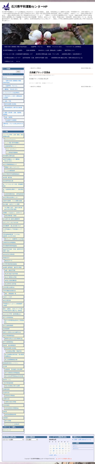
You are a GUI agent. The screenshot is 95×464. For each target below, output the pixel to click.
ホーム (18, 61)
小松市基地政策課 (8, 383)
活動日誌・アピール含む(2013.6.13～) (13, 124)
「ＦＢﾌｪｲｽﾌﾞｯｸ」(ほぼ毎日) (73, 46)
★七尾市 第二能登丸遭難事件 (11, 219)
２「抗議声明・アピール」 (10, 86)
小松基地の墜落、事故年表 (14, 351)
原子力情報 (8, 420)
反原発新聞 (6, 329)
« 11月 (51, 455)
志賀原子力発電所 (11, 120)
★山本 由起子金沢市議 (11, 273)
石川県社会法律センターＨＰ (12, 57)
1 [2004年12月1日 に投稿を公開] (59, 444)
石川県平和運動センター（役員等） (13, 50)
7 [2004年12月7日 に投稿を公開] (56, 446)
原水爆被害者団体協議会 (10, 245)
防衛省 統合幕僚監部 (9, 345)
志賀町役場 (6, 389)
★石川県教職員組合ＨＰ (10, 164)
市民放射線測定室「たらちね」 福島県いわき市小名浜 (13, 235)
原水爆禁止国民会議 (8, 156)
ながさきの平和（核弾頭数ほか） (12, 314)
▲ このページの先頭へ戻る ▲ (64, 458)
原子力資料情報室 (8, 325)
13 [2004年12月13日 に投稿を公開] (53, 448)
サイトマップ (7, 430)
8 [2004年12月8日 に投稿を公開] (59, 446)
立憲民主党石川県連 (10, 402)
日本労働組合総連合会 (9, 290)
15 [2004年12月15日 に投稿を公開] (59, 448)
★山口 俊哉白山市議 (10, 277)
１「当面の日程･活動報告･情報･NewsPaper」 (12, 81)
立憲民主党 (6, 399)
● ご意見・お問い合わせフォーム (81, 439)
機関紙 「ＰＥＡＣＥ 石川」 (54, 46)
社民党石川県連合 (10, 395)
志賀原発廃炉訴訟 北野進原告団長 (15, 194)
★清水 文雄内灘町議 (10, 280)
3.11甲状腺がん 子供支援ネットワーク (12, 230)
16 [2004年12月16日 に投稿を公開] (62, 448)
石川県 (5, 366)
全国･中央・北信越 (40, 83)
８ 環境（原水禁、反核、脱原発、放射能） (12, 113)
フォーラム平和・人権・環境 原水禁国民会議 (13, 135)
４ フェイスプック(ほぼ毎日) (11, 92)
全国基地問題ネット (10, 146)
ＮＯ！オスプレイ (11, 149)
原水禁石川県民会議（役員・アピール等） (47, 54)
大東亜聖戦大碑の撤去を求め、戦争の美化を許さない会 (66, 57)
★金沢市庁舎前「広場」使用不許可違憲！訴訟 (13, 250)
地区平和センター (69, 50)
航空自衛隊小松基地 (10, 104)
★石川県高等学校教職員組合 (11, 174)
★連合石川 (6, 257)
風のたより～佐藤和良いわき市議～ (15, 239)
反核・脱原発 (8, 117)
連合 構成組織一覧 (10, 293)
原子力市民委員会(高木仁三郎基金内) (14, 321)
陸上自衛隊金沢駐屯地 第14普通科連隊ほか (14, 355)
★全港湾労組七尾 (8, 181)
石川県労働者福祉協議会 (10, 264)
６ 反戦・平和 (7, 101)
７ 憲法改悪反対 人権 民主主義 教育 (12, 108)
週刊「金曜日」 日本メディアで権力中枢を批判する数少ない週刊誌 (12, 309)
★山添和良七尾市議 (10, 284)
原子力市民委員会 (8, 317)
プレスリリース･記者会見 (12, 424)
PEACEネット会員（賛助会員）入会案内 (49, 50)
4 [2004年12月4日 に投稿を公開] (68, 444)
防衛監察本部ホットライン (10, 363)
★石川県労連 (7, 300)
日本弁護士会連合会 (8, 287)
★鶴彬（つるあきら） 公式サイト (12, 212)
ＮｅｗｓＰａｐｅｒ (10, 139)
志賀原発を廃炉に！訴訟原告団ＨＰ (72, 54)
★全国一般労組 (7, 177)
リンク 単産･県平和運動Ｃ (12, 142)
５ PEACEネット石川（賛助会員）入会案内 (13, 96)
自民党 (5, 411)
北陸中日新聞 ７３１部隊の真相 (12, 201)
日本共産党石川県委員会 (12, 408)
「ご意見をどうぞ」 (8, 61)
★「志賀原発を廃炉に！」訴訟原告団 (13, 190)
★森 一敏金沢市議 (10, 270)
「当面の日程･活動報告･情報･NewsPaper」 (15, 46)
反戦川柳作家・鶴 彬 (10, 215)
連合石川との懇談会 (35, 68)
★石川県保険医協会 (8, 335)
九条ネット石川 (7, 297)
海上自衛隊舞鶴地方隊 (11, 359)
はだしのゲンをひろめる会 (10, 222)
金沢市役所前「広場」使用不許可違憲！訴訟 (35, 57)
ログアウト (76, 448)
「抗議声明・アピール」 (37, 46)
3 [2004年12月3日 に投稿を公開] (65, 444)
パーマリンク (49, 83)
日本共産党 (6, 405)
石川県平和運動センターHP (29, 6)
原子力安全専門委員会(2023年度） (14, 376)
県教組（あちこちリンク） (12, 167)
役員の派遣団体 (30, 50)
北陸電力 (5, 418)
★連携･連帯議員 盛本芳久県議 (12, 267)
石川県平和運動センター (37, 458)
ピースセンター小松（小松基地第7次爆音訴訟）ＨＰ (18, 54)
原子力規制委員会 (8, 342)
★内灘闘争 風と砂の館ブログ (12, 226)
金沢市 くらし (7, 379)
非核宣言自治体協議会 (9, 242)
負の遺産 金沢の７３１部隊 (11, 204)
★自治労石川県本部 (8, 254)
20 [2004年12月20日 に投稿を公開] (53, 450)
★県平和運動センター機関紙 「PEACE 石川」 (11, 160)
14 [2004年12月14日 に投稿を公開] (56, 448)
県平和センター (50, 75)
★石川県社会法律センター (10, 197)
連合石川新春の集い (87, 68)
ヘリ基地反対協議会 (12, 152)
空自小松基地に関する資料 (12, 386)
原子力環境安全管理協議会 (12, 372)
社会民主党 (6, 392)
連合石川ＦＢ (8, 260)
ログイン (75, 446)
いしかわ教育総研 (10, 170)
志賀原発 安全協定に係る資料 (13, 369)
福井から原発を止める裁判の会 (12, 332)
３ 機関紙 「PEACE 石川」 (11, 89)
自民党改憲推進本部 (10, 414)
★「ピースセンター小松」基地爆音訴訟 (13, 185)
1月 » (55, 455)
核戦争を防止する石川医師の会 (13, 338)
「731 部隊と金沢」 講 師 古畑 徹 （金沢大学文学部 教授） (12, 208)
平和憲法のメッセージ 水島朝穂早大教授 (12, 304)
